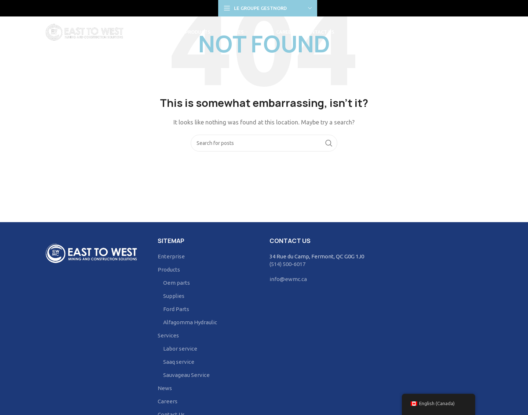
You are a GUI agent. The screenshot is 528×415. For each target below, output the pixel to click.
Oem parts (176, 283)
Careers (167, 401)
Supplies (173, 296)
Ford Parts (176, 309)
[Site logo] (86, 32)
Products (169, 269)
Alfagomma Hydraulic (190, 322)
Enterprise (171, 256)
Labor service (180, 348)
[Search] (479, 33)
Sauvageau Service (186, 375)
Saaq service (178, 362)
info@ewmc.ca (288, 279)
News (165, 388)
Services (168, 335)
